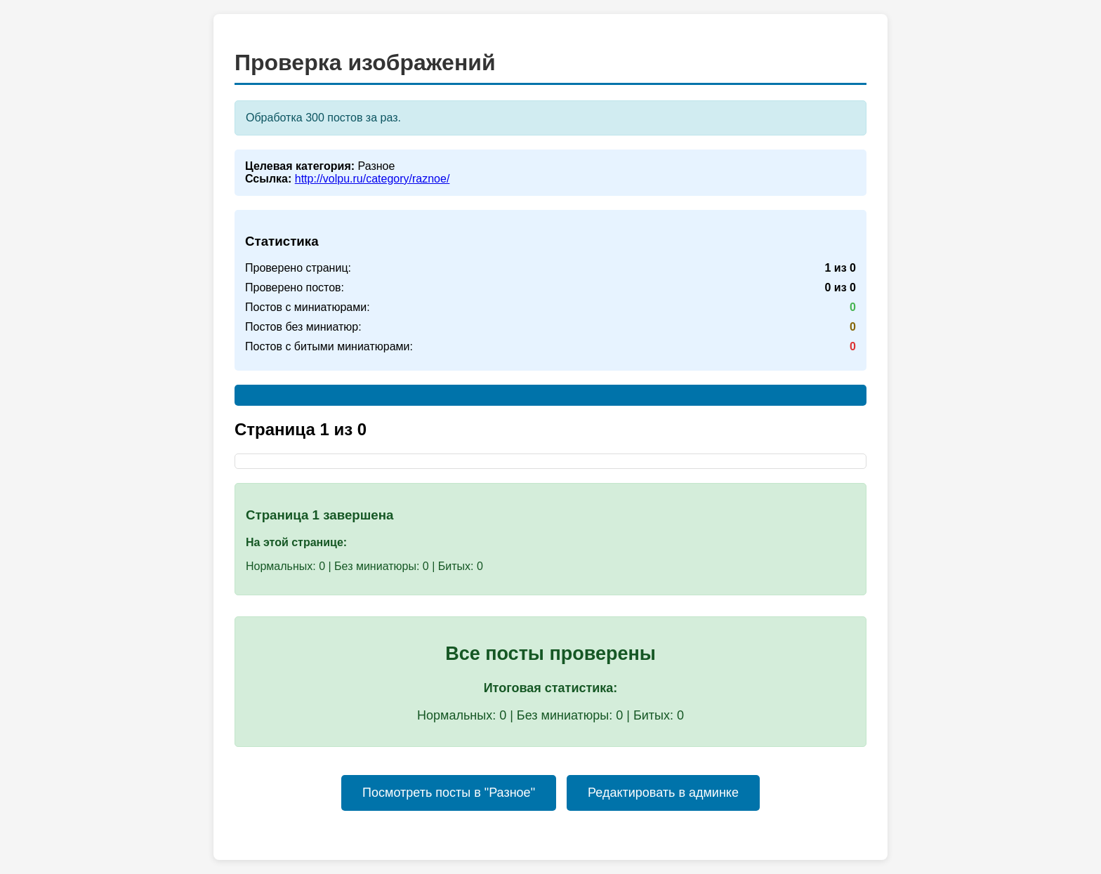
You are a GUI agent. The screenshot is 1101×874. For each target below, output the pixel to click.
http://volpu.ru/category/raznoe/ (372, 179)
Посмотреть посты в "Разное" (448, 793)
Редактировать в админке (663, 793)
